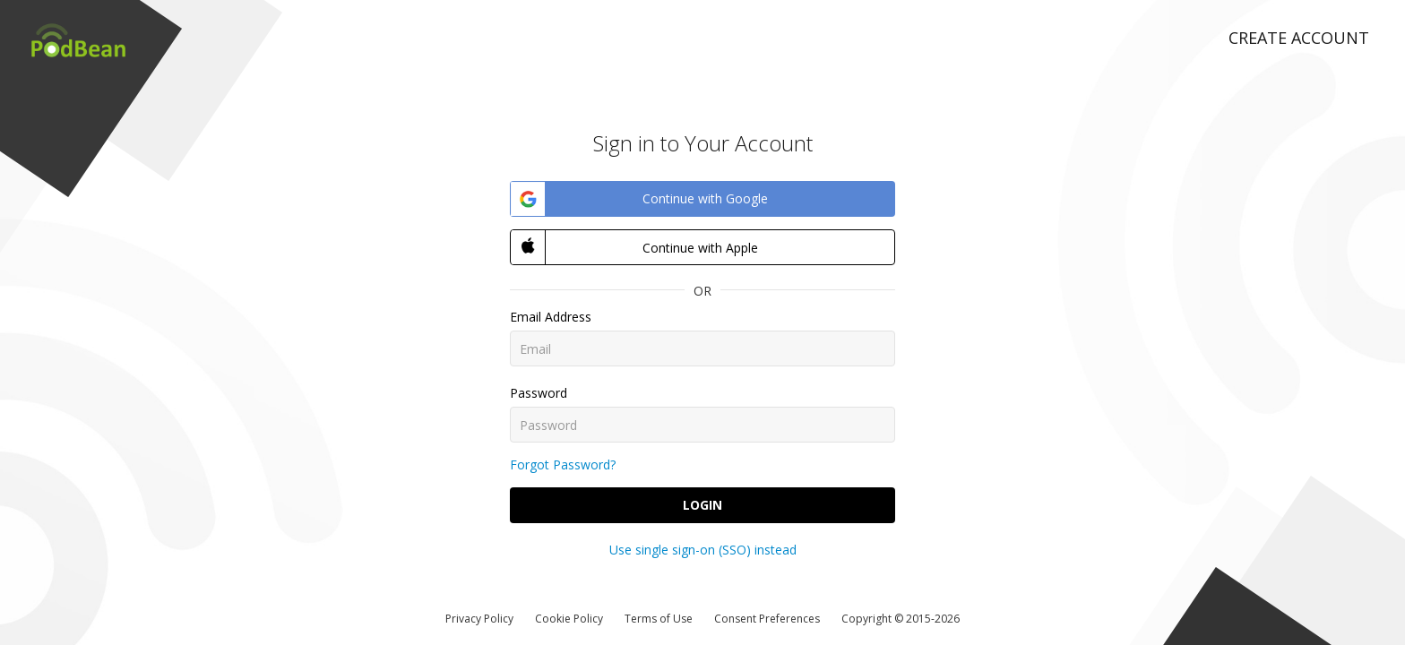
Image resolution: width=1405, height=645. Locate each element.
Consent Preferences (767, 618)
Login (702, 504)
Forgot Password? (563, 464)
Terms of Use (659, 618)
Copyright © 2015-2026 (900, 618)
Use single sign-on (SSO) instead (703, 549)
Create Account (1298, 37)
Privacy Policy (479, 618)
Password (538, 392)
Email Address (550, 316)
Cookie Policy (569, 618)
